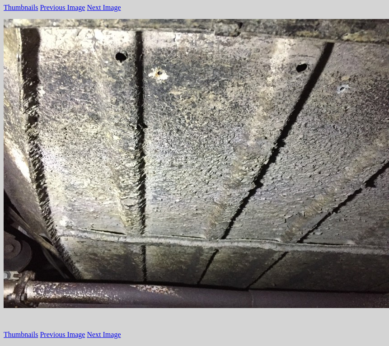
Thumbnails (21, 7)
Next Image (104, 7)
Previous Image (62, 7)
